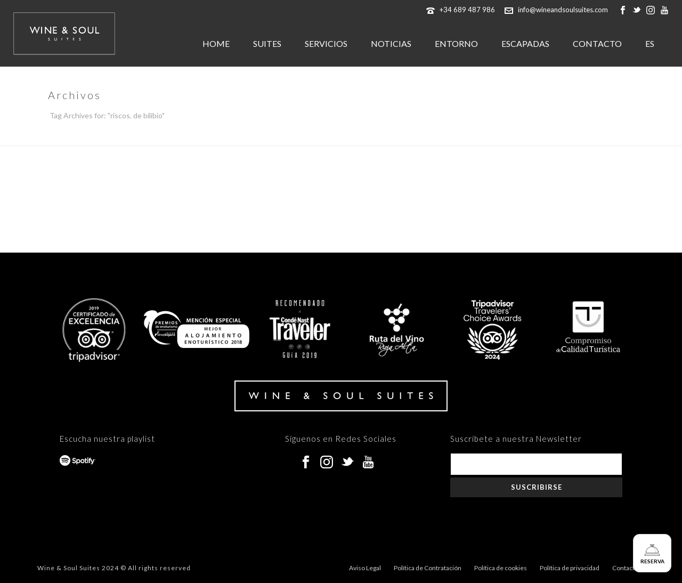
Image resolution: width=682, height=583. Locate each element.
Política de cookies (500, 568)
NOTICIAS (391, 43)
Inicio (613, 135)
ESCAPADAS (525, 43)
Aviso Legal (365, 568)
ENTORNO (456, 43)
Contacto (625, 568)
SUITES (267, 43)
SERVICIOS (326, 43)
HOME (216, 43)
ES (649, 43)
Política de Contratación (427, 568)
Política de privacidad (569, 568)
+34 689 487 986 (467, 9)
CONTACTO (597, 43)
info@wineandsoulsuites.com (563, 9)
